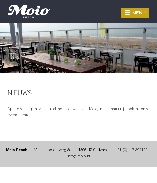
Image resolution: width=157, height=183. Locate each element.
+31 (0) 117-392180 (131, 150)
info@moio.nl (78, 156)
